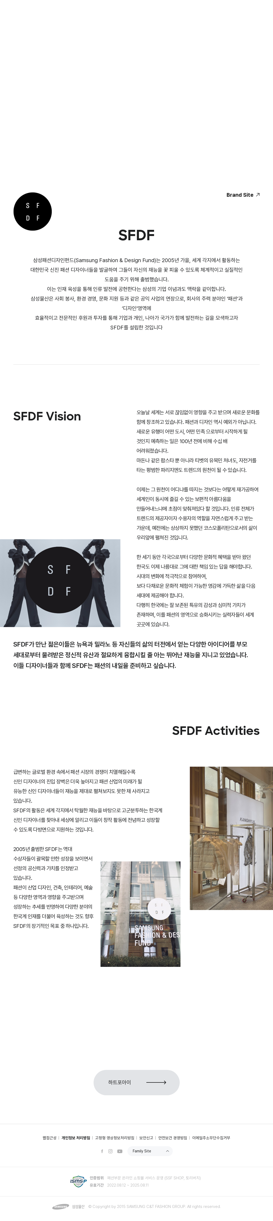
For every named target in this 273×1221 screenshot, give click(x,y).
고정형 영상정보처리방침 (114, 1138)
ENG (252, 5)
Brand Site (240, 195)
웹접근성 (50, 1138)
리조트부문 (74, 5)
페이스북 (102, 1151)
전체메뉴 (256, 22)
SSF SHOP (220, 5)
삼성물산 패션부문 (41, 22)
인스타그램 (110, 1151)
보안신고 (146, 1138)
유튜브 (119, 1151)
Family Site (142, 1151)
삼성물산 (19, 5)
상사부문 (55, 5)
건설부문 (37, 5)
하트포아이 (119, 1082)
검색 (242, 22)
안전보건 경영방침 (172, 1138)
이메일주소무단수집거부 (211, 1138)
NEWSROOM (98, 5)
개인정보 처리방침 (76, 1138)
